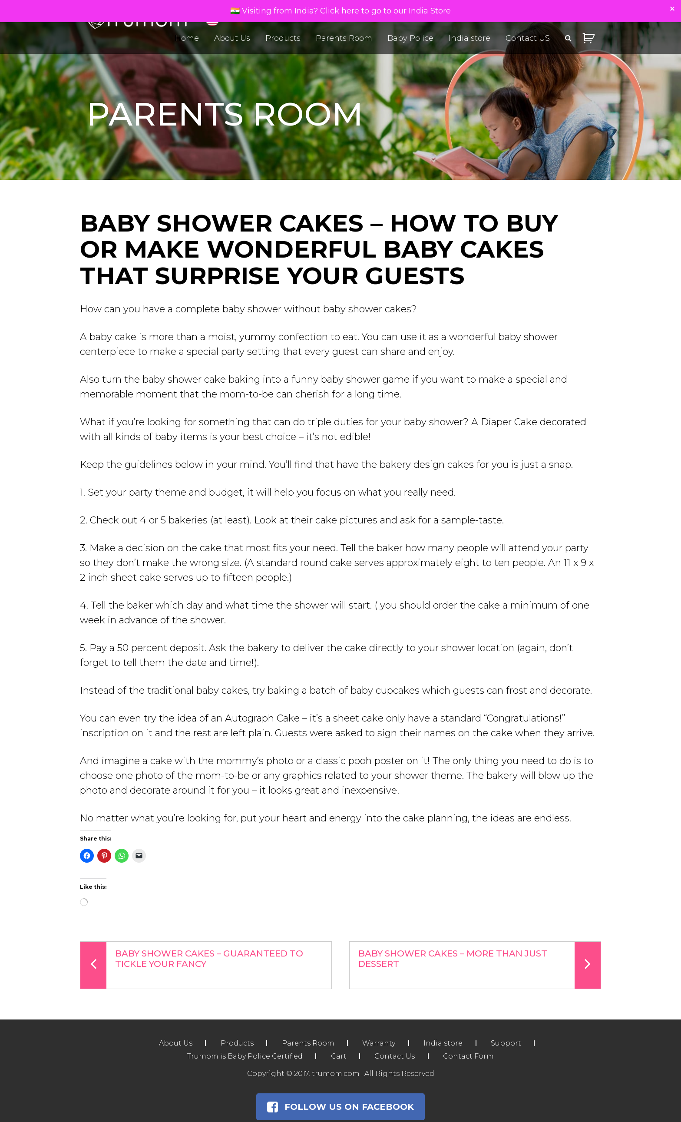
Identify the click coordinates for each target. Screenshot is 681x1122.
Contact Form (469, 1056)
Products (283, 38)
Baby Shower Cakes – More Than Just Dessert (479, 965)
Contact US (528, 38)
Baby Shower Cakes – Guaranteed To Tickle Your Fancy (191, 965)
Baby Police (410, 38)
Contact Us (395, 1056)
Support (507, 1043)
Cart (338, 1056)
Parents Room (344, 38)
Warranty (379, 1043)
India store (469, 38)
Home (187, 38)
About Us (232, 38)
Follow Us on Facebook (340, 1106)
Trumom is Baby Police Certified (244, 1056)
